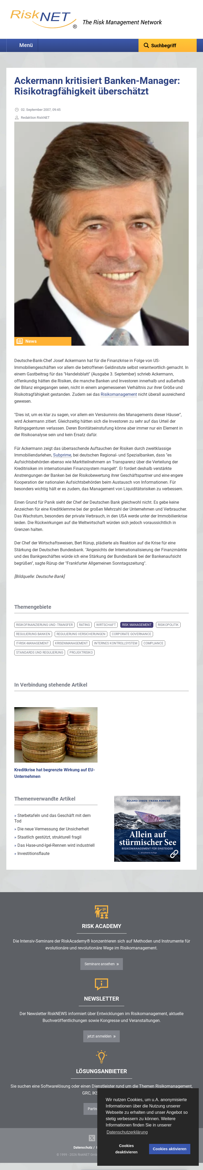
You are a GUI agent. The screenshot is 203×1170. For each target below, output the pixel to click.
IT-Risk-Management (32, 643)
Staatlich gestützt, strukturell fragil (47, 837)
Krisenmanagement (71, 643)
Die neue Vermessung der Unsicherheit (51, 828)
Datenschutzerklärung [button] (127, 1132)
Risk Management (136, 625)
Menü (26, 45)
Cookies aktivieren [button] (169, 1149)
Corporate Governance (131, 634)
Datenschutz (83, 1147)
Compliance (153, 643)
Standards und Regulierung (39, 652)
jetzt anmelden (99, 1036)
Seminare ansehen (100, 964)
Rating (84, 625)
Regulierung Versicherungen (81, 634)
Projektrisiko (81, 652)
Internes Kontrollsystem (115, 643)
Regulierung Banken (33, 634)
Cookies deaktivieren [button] (126, 1149)
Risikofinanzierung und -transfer (44, 625)
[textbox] (167, 45)
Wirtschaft (106, 625)
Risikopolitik (168, 625)
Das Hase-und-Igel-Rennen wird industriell (54, 845)
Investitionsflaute (31, 853)
